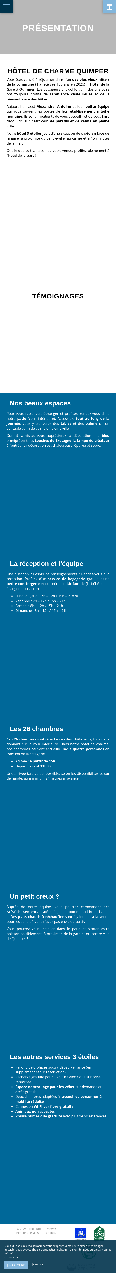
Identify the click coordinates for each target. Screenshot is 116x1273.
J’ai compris (16, 1265)
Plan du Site (51, 1233)
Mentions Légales (27, 1233)
